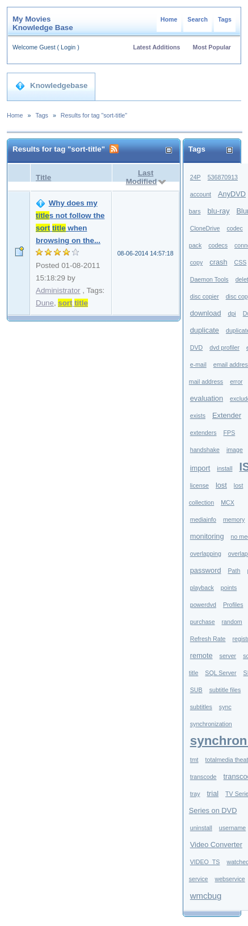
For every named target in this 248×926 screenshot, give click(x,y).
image (234, 449)
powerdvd (203, 604)
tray (195, 793)
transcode (203, 776)
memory (234, 519)
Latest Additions (156, 47)
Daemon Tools (209, 279)
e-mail (198, 364)
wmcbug (206, 895)
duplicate (204, 330)
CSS (240, 262)
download (205, 313)
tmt (194, 759)
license (199, 485)
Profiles (233, 604)
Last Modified (141, 177)
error (236, 381)
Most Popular (212, 47)
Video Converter (216, 844)
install (224, 468)
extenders (203, 432)
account (200, 194)
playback (202, 587)
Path (234, 570)
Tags (225, 19)
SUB (196, 689)
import (200, 468)
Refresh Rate (208, 638)
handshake (205, 449)
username (232, 827)
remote (201, 655)
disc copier (204, 296)
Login (68, 47)
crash (218, 262)
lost (221, 485)
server (228, 655)
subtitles (201, 706)
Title (43, 177)
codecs (218, 245)
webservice (230, 878)
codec (234, 228)
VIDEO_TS (205, 861)
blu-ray (218, 211)
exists (197, 415)
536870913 (223, 177)
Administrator (58, 290)
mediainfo (203, 519)
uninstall (201, 827)
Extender (226, 415)
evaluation (206, 398)
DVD (196, 347)
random (232, 621)
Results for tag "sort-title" (94, 115)
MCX (227, 502)
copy (196, 262)
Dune (45, 303)
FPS (230, 432)
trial (212, 793)
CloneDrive (205, 228)
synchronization (211, 723)
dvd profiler (224, 347)
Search (197, 19)
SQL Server (220, 672)
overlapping (205, 553)
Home (169, 19)
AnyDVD (232, 194)
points (229, 587)
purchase (202, 621)
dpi (232, 313)
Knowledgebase (51, 85)
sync (225, 706)
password (205, 570)
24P (195, 177)
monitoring (207, 536)
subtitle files (225, 689)
